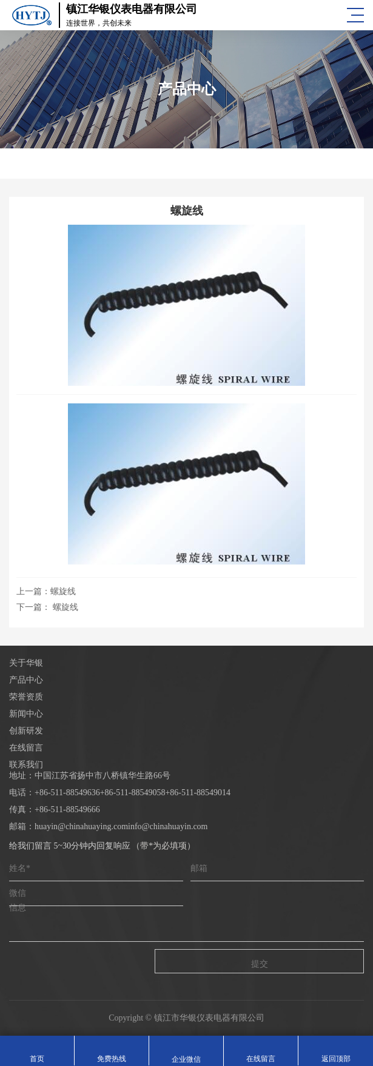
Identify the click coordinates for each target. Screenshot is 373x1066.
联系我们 (26, 764)
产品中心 (26, 679)
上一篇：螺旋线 (46, 591)
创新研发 (26, 730)
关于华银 (26, 662)
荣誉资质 (26, 696)
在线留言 (26, 747)
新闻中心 (26, 713)
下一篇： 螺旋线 (47, 607)
